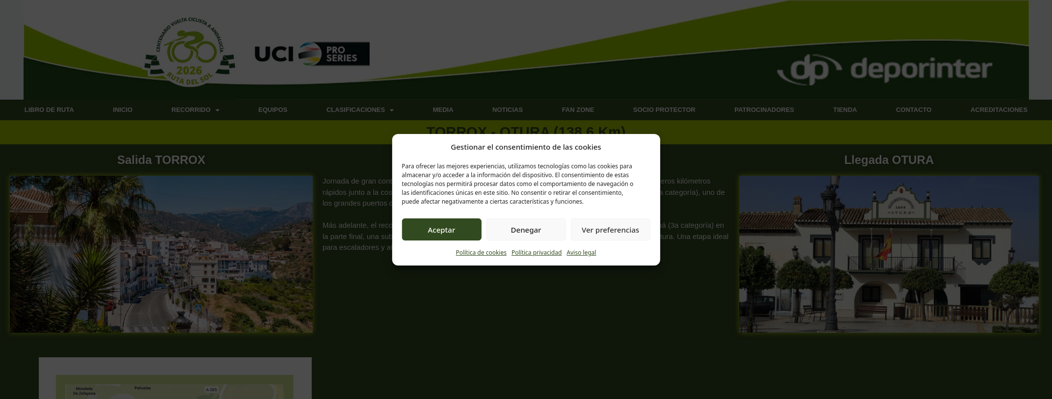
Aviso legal (581, 252)
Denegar (526, 230)
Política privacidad (537, 252)
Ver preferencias (610, 230)
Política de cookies (481, 252)
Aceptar (441, 230)
